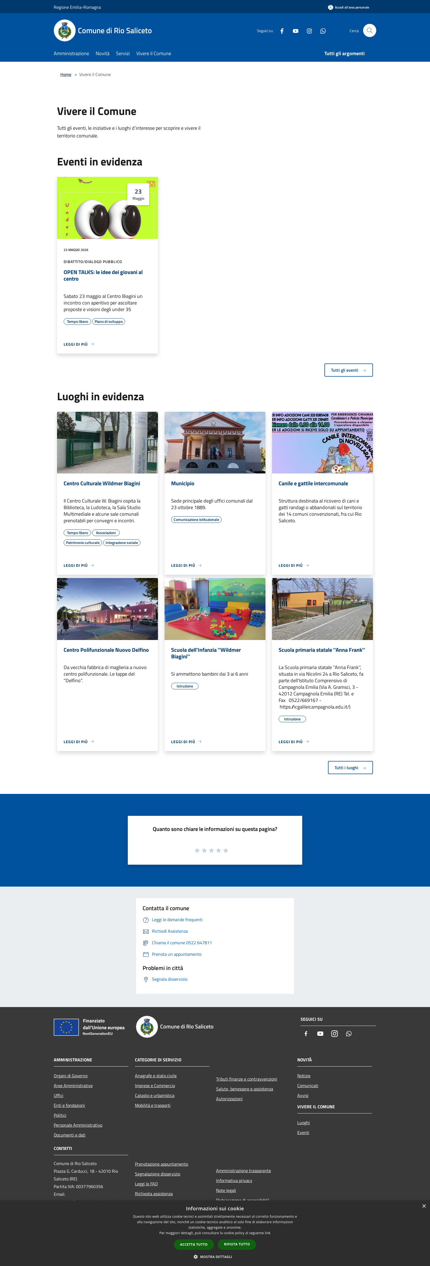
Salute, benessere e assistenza (244, 1088)
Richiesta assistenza (154, 1193)
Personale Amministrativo (78, 1125)
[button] (215, 1256)
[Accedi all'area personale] (348, 7)
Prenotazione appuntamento (161, 1164)
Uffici (58, 1095)
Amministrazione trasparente (243, 1170)
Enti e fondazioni (69, 1105)
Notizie (303, 1075)
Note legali (226, 1190)
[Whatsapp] (320, 30)
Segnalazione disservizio (157, 1174)
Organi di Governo (70, 1075)
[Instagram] (307, 30)
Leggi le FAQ (146, 1183)
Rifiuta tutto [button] (237, 1244)
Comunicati (307, 1085)
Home (65, 74)
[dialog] (215, 1233)
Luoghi (303, 1122)
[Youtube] (293, 30)
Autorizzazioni (229, 1098)
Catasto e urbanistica (154, 1095)
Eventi (303, 1132)
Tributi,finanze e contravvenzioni (246, 1079)
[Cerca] (369, 30)
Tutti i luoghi (350, 767)
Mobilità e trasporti (153, 1105)
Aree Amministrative (73, 1085)
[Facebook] (279, 30)
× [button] (424, 1206)
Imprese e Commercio (155, 1085)
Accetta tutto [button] (194, 1244)
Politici (60, 1115)
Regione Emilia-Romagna (77, 7)
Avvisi (303, 1095)
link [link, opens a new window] (268, 1233)
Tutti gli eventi (348, 370)
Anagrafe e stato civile (156, 1075)
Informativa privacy (234, 1180)
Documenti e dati (70, 1135)
